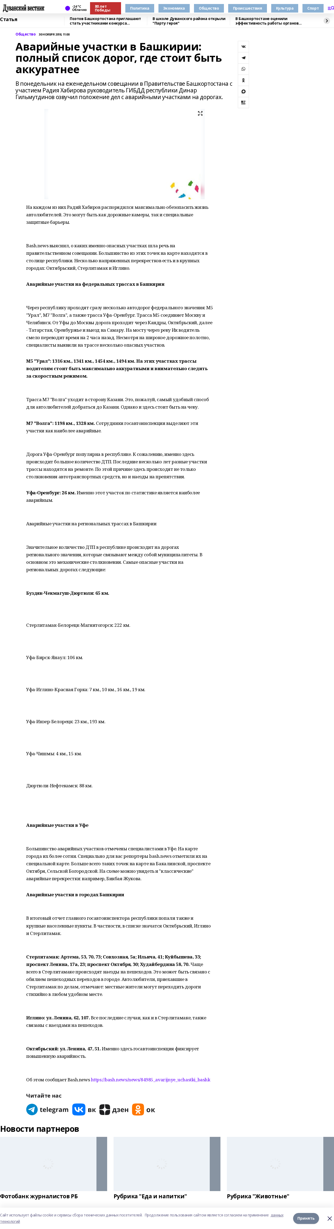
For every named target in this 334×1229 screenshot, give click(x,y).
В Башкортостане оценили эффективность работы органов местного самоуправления (266, 21)
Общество (209, 8)
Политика (139, 8)
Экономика (174, 8)
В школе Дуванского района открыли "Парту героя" (189, 21)
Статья (8, 19)
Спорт (313, 8)
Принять (306, 1218)
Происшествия (247, 8)
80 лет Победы (102, 8)
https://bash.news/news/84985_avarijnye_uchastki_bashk (150, 1080)
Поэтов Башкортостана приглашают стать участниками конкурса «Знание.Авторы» (105, 21)
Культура (285, 8)
